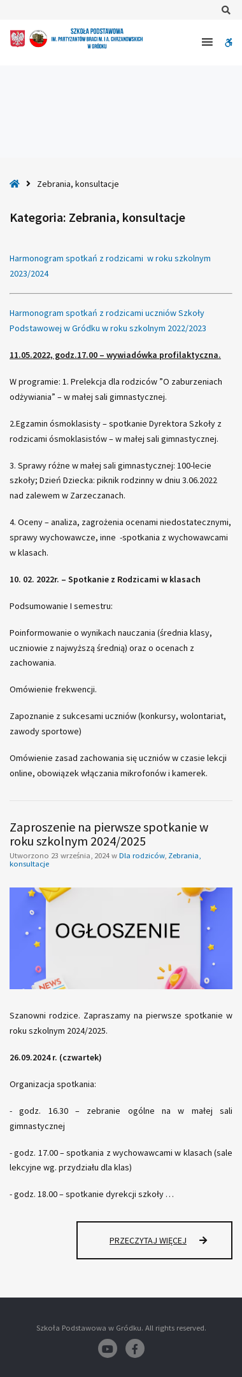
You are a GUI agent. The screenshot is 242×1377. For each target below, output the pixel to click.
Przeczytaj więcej (171, 1246)
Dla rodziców (141, 855)
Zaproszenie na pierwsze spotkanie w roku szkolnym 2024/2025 (109, 834)
